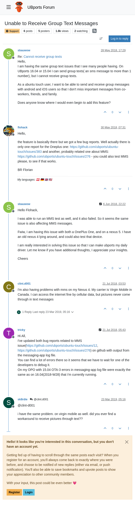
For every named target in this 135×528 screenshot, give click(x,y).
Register (14, 492)
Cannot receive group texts (43, 56)
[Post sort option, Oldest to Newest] (101, 38)
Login (29, 492)
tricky (21, 330)
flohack (23, 127)
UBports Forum (41, 7)
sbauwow (24, 50)
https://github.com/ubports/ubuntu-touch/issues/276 (54, 156)
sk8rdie (23, 399)
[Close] (126, 442)
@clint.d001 (39, 399)
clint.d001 (24, 283)
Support (12, 31)
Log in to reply (119, 38)
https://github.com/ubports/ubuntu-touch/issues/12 (61, 345)
